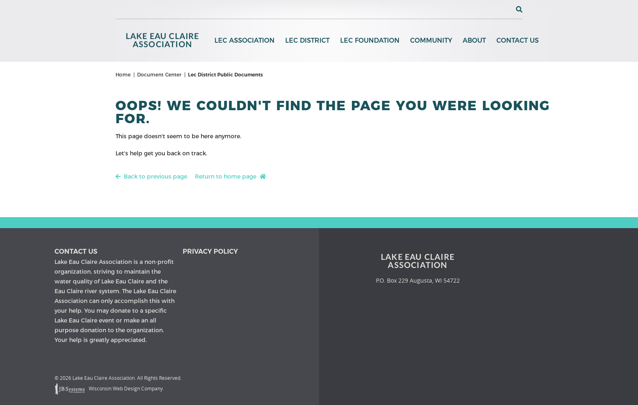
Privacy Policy (210, 251)
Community (431, 40)
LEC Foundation (370, 40)
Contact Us (517, 40)
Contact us (76, 251)
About (474, 40)
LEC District (307, 40)
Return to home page (230, 176)
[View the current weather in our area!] (505, 9)
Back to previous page (151, 176)
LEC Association (244, 40)
